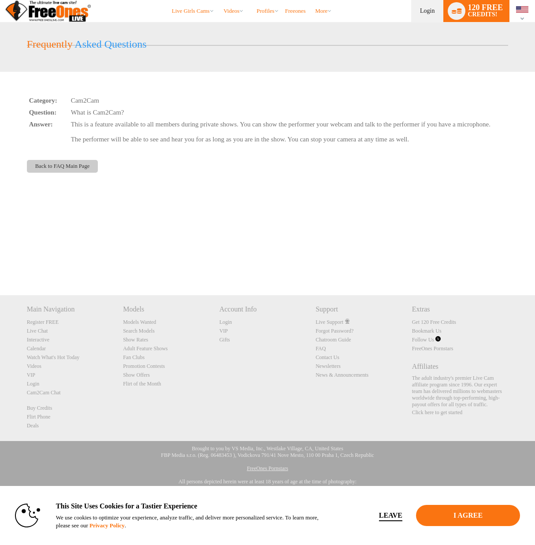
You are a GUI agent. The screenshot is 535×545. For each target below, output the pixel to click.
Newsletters (328, 366)
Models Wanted (139, 322)
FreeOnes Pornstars (432, 348)
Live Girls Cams (191, 10)
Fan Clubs (134, 357)
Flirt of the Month (142, 384)
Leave (390, 515)
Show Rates (135, 340)
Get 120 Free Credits (434, 322)
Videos (231, 10)
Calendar (36, 348)
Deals (33, 426)
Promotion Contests (144, 366)
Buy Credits (39, 408)
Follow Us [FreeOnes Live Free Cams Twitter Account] (426, 340)
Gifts (224, 340)
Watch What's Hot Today (53, 357)
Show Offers (136, 375)
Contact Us (327, 357)
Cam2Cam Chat (44, 392)
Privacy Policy (107, 525)
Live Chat (37, 331)
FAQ (321, 348)
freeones (295, 10)
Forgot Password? (334, 331)
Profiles (265, 10)
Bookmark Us (427, 331)
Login (427, 10)
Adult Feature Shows (145, 348)
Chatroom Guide (333, 340)
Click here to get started (437, 412)
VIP (31, 375)
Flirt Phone (39, 417)
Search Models (139, 331)
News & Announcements (342, 375)
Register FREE (43, 322)
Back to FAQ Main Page (62, 166)
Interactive (38, 340)
